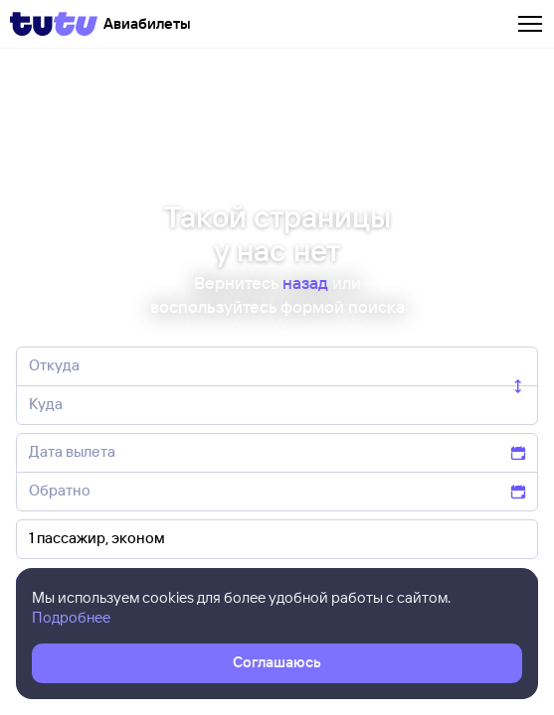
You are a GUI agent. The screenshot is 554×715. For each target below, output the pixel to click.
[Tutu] (53, 24)
